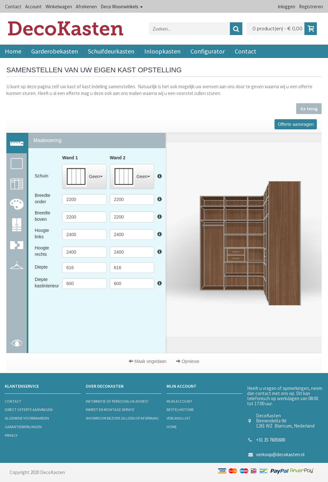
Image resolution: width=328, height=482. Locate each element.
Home (172, 426)
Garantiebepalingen (23, 426)
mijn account (179, 401)
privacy (11, 435)
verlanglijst (178, 418)
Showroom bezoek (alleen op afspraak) (122, 418)
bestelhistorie (180, 409)
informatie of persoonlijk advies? (117, 401)
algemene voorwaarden (27, 418)
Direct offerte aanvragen (29, 409)
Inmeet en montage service (110, 409)
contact (13, 401)
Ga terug (308, 109)
